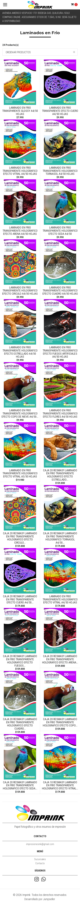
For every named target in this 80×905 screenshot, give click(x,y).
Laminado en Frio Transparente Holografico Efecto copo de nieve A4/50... (20, 413)
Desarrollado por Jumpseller (39, 899)
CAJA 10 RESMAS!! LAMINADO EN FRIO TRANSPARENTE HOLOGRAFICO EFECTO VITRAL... (60, 785)
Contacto (40, 863)
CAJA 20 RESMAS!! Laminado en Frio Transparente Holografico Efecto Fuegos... (20, 660)
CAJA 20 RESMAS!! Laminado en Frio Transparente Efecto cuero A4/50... (20, 599)
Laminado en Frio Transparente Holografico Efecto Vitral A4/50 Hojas (20, 171)
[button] (40, 52)
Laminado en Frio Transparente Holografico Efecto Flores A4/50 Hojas (60, 413)
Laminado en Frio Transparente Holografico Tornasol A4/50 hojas (60, 171)
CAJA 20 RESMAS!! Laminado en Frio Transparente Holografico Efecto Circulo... (20, 538)
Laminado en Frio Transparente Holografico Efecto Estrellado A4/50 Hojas (20, 352)
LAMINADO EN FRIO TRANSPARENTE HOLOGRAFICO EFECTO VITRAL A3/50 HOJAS (20, 473)
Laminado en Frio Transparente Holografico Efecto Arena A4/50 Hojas (20, 230)
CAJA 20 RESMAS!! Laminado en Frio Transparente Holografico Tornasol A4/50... (60, 538)
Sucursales (40, 859)
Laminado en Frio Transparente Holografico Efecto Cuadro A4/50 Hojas (60, 290)
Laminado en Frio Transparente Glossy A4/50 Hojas (20, 111)
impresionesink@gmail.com (40, 844)
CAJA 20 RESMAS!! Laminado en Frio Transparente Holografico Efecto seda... (20, 785)
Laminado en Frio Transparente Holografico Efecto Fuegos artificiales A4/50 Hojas (60, 352)
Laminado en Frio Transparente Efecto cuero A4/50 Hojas (60, 111)
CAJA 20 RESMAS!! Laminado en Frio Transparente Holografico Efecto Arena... (60, 659)
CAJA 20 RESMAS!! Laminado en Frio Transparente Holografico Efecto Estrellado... (60, 475)
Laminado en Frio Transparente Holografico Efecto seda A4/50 (60, 230)
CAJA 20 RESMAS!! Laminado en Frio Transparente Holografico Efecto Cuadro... (20, 723)
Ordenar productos (18, 52)
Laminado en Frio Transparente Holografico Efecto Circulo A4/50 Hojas (20, 290)
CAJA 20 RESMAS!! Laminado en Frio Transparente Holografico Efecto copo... (60, 722)
